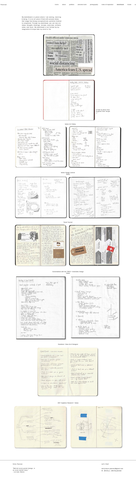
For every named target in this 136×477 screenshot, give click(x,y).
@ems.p (107, 471)
